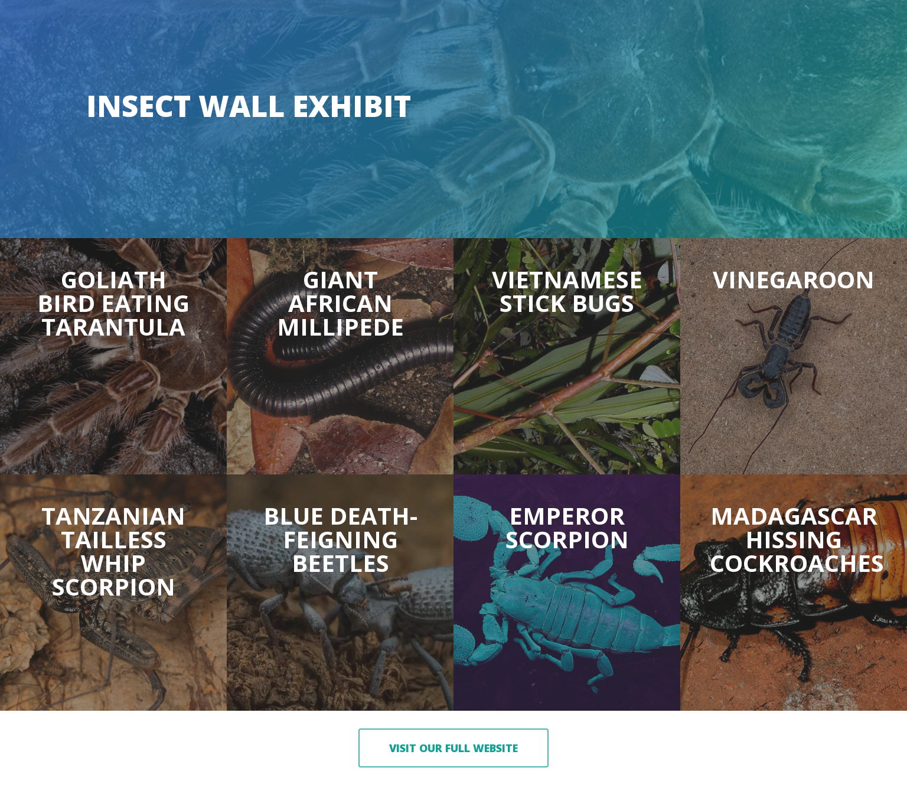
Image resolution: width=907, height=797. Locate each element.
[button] (453, 747)
